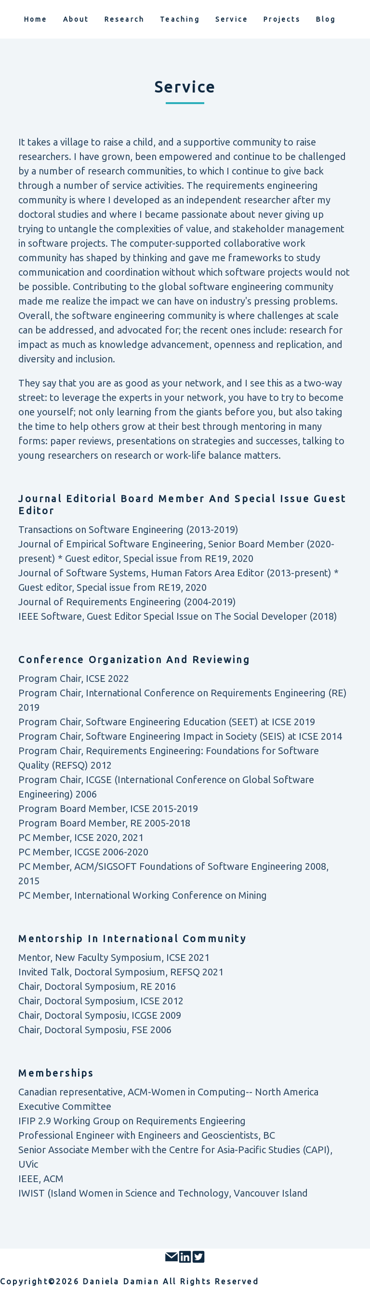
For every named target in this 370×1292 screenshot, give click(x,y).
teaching (180, 19)
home (36, 19)
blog (326, 19)
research (125, 19)
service (231, 19)
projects (282, 19)
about (76, 19)
